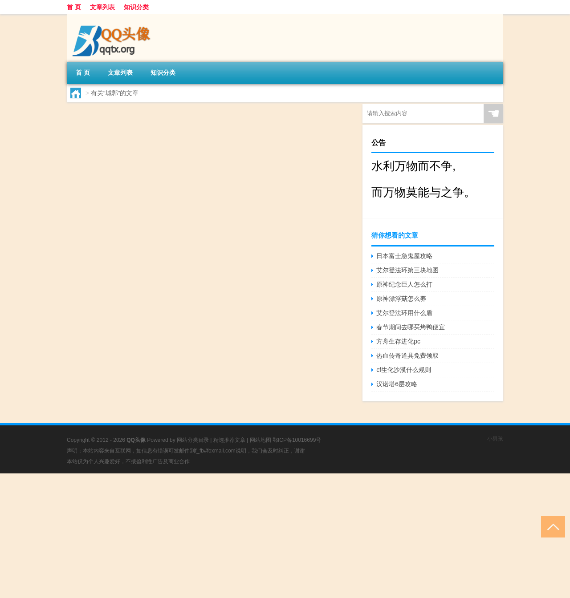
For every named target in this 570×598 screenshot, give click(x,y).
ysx (93, 233)
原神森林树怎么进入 (183, 250)
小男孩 (495, 439)
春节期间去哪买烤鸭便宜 (410, 327)
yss (93, 302)
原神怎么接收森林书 (183, 113)
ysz (93, 165)
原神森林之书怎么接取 (187, 318)
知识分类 (136, 7)
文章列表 (102, 7)
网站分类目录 (193, 440)
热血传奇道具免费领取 (407, 355)
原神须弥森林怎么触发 (187, 181)
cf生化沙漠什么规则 (403, 369)
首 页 (74, 7)
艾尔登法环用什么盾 (404, 312)
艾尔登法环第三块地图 (407, 270)
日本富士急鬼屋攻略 (404, 255)
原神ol (190, 165)
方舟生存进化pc (398, 341)
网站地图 (260, 440)
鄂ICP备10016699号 (297, 440)
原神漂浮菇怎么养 (401, 298)
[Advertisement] (267, 535)
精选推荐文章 (229, 440)
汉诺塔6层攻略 (396, 384)
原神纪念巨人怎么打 (404, 284)
